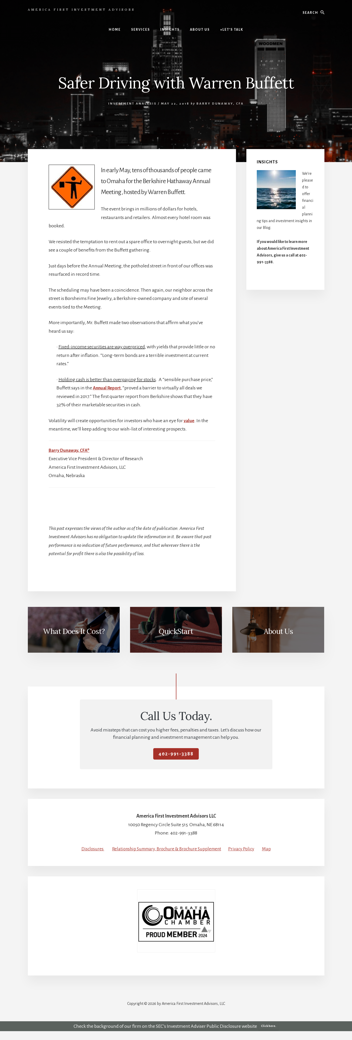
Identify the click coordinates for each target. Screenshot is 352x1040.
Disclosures (93, 848)
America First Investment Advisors (81, 9)
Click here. (268, 1034)
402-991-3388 (176, 753)
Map (176, 857)
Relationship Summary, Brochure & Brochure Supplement (171, 848)
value (189, 420)
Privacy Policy (250, 848)
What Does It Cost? (74, 631)
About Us (278, 631)
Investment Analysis (132, 103)
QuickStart (176, 631)
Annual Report (108, 387)
